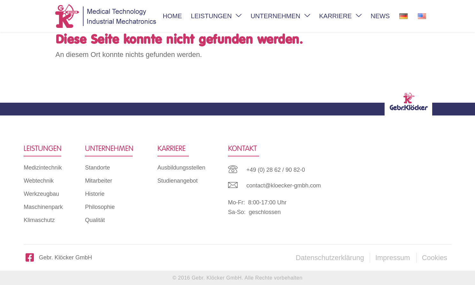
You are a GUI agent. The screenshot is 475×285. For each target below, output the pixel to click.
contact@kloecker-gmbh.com (283, 185)
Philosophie (100, 207)
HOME (172, 16)
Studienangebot (177, 181)
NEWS (380, 16)
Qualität (95, 220)
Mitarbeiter (98, 181)
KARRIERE (340, 16)
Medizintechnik (43, 167)
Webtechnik (39, 181)
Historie (94, 194)
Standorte (97, 167)
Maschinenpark (43, 207)
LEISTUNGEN (216, 16)
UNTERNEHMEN (280, 16)
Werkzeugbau (41, 194)
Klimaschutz (39, 220)
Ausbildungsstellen (181, 167)
